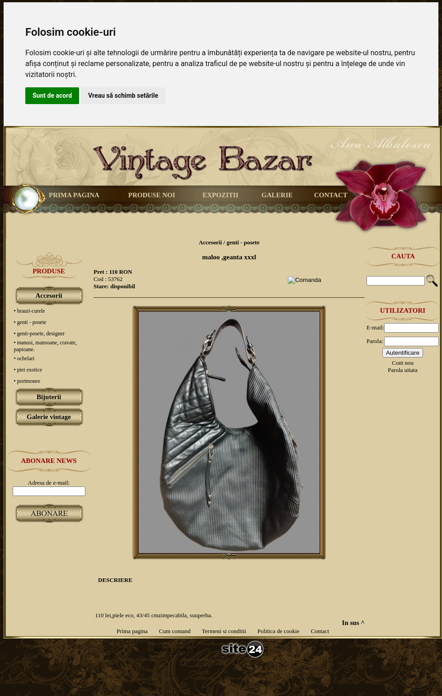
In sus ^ (353, 622)
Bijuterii (49, 396)
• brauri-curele (29, 311)
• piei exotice (28, 370)
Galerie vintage (49, 416)
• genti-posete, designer (39, 333)
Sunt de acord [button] (52, 95)
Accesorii (48, 295)
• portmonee (27, 381)
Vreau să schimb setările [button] (123, 95)
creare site (184, 649)
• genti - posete (30, 322)
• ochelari (24, 358)
